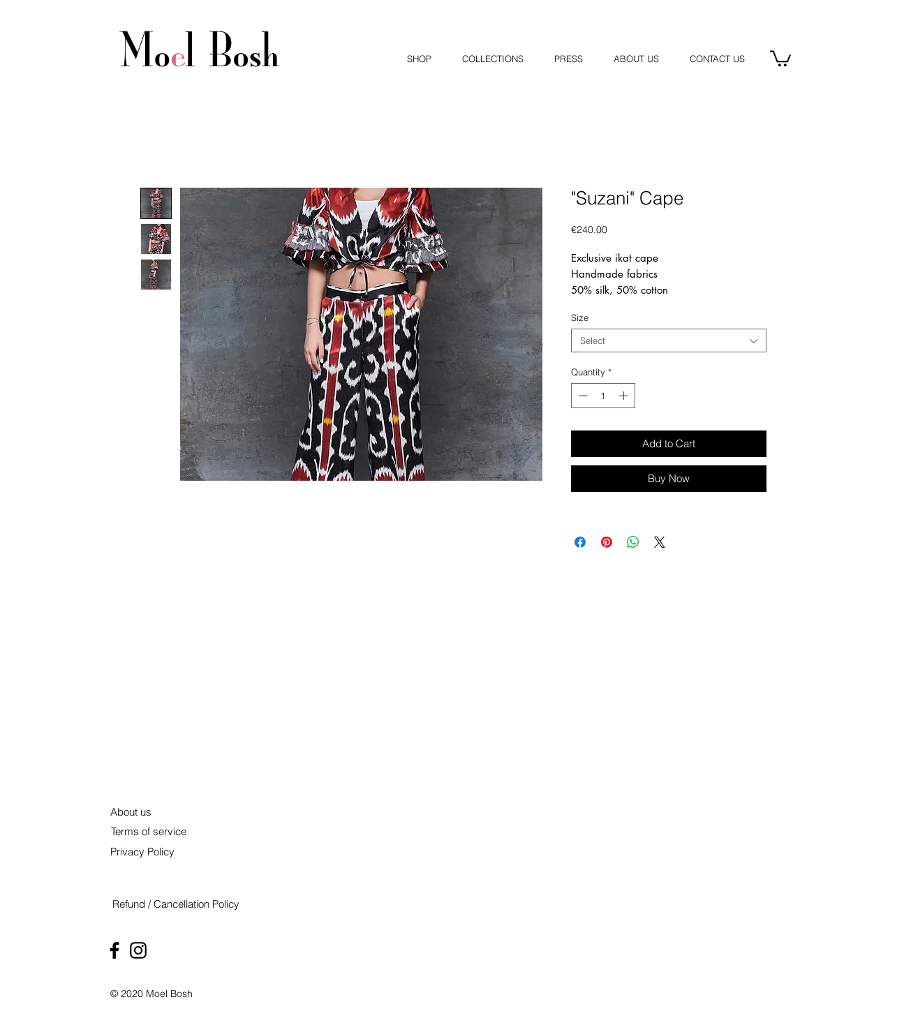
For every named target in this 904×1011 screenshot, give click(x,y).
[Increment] (624, 395)
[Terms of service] (148, 831)
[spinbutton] (602, 395)
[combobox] (668, 340)
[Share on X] (659, 542)
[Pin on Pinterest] (606, 542)
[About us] (131, 812)
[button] (780, 57)
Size (579, 317)
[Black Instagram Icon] (138, 950)
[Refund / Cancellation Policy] (176, 904)
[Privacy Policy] (142, 852)
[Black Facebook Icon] (114, 950)
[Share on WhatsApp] (633, 542)
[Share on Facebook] (580, 542)
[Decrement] (581, 395)
